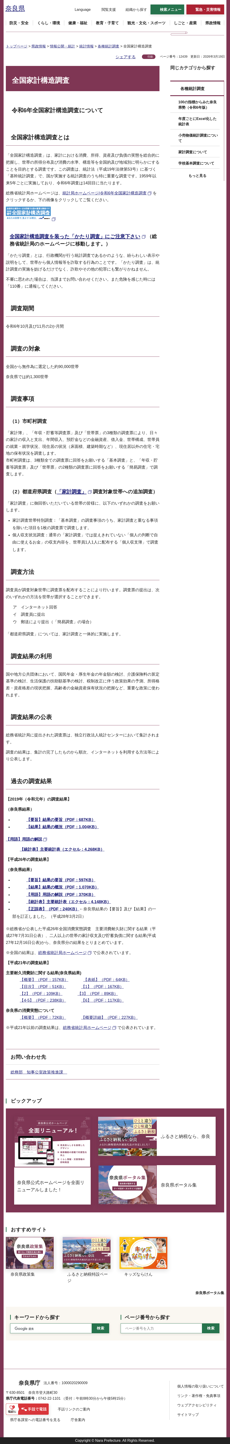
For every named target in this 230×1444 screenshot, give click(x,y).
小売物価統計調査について (198, 138)
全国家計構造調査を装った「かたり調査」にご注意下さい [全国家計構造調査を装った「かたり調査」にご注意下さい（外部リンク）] (75, 236)
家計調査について (192, 152)
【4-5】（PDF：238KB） (43, 1000)
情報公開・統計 (62, 46)
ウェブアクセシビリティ (197, 1405)
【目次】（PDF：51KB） (43, 986)
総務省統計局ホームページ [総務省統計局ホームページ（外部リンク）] (62, 952)
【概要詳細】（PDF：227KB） (109, 1017)
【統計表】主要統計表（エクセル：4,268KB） (62, 849)
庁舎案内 (78, 1420)
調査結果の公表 (31, 717)
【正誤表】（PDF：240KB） (52, 909)
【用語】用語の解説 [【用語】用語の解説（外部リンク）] (24, 839)
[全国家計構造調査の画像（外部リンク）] (31, 219)
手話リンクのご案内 (74, 1409)
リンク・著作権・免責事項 (198, 1396)
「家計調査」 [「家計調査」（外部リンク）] (71, 491)
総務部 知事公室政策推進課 (39, 1072)
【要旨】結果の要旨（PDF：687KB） (60, 819)
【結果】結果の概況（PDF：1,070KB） (62, 887)
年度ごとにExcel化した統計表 (197, 121)
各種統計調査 (108, 46)
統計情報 (86, 46)
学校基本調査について (196, 163)
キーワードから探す (37, 1317)
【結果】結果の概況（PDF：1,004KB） (62, 827)
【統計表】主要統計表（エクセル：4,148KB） (68, 902)
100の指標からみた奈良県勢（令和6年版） (197, 104)
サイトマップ (188, 1415)
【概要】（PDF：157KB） (44, 979)
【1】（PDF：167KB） (102, 986)
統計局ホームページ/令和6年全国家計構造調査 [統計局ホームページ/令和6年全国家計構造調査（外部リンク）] (104, 193)
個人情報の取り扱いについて (200, 1386)
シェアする (125, 57)
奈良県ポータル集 (209, 1293)
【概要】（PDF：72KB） (43, 1017)
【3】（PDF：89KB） (97, 993)
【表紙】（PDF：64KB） (106, 979)
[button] (79, 9)
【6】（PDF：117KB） (102, 1000)
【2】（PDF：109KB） (41, 993)
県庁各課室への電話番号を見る (35, 1420)
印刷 (150, 56)
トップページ (16, 46)
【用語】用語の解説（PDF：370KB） (60, 894)
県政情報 (38, 46)
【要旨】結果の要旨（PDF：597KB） (60, 880)
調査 (16, 572)
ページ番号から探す (147, 1317)
